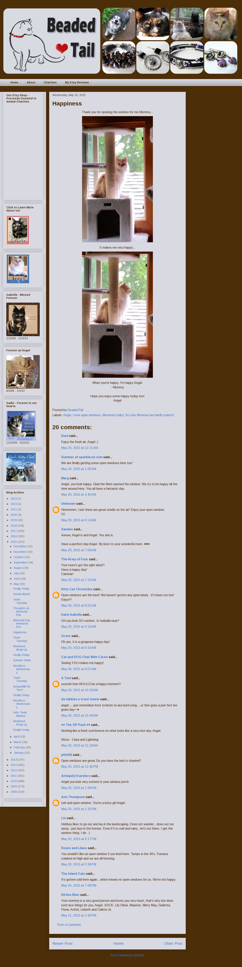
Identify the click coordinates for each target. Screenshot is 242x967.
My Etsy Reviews (77, 82)
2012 (14, 770)
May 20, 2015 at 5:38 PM (78, 864)
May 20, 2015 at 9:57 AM (78, 669)
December (20, 546)
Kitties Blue (70, 894)
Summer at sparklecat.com (82, 457)
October (19, 557)
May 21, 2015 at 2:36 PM (78, 915)
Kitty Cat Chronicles (76, 589)
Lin (63, 818)
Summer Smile (22, 660)
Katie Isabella (71, 614)
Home (14, 82)
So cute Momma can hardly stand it (149, 415)
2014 (14, 759)
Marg (65, 478)
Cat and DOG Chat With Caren (84, 657)
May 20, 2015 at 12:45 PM (79, 766)
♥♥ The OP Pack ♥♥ (75, 724)
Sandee (67, 529)
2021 (14, 509)
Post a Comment (69, 924)
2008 (14, 791)
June (17, 578)
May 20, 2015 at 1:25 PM (78, 809)
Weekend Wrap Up (20, 648)
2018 (14, 525)
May (17, 584)
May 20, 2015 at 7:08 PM (78, 885)
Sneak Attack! (21, 594)
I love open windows (87, 415)
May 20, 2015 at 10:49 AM (79, 715)
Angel (67, 415)
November (20, 551)
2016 (14, 536)
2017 (14, 530)
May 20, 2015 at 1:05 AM (78, 469)
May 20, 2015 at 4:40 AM (78, 494)
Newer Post (62, 943)
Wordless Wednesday (21, 669)
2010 (14, 781)
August (18, 567)
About (31, 82)
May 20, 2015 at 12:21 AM (79, 447)
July (16, 573)
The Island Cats (73, 873)
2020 (14, 514)
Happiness (20, 632)
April (17, 736)
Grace (66, 636)
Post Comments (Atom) (127, 955)
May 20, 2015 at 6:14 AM (78, 520)
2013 (14, 765)
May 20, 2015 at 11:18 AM (79, 745)
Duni (64, 435)
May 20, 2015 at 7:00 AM (78, 550)
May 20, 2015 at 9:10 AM (78, 626)
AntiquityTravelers (75, 776)
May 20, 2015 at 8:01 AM (78, 605)
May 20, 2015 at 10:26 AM (79, 690)
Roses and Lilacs (74, 848)
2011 (14, 775)
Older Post (173, 943)
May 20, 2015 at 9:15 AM (78, 647)
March (18, 742)
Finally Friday (21, 588)
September (21, 562)
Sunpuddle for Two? (21, 688)
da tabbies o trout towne (80, 699)
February (20, 747)
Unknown (68, 503)
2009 (14, 786)
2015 (14, 541)
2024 (14, 498)
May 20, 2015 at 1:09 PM (78, 788)
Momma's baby (113, 415)
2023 (14, 503)
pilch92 (66, 754)
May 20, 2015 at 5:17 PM (78, 839)
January (19, 752)
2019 (14, 520)
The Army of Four (74, 559)
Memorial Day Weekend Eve (21, 624)
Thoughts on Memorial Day (21, 611)
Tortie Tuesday (20, 601)
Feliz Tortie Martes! (20, 714)
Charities (50, 82)
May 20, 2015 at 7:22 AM (78, 580)
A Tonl (66, 678)
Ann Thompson (73, 797)
